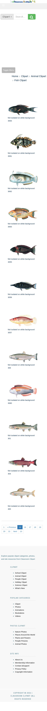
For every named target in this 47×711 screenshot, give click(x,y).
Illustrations (19, 613)
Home (15, 76)
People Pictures (21, 641)
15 (20, 527)
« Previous (11, 527)
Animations (19, 610)
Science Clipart (21, 585)
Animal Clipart (38, 76)
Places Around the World (25, 635)
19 (40, 527)
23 (21, 531)
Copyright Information (23, 672)
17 (30, 527)
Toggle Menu (8, 70)
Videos (18, 616)
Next (15, 531)
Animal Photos (21, 644)
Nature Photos (21, 632)
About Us (19, 660)
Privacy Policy (20, 669)
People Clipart (20, 579)
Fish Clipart (20, 80)
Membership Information (25, 663)
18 (35, 527)
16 (25, 527)
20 (4, 531)
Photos (18, 607)
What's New (20, 588)
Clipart (24, 76)
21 (9, 531)
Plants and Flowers (22, 638)
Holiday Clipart (21, 582)
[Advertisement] (22, 43)
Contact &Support (22, 666)
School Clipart (20, 573)
